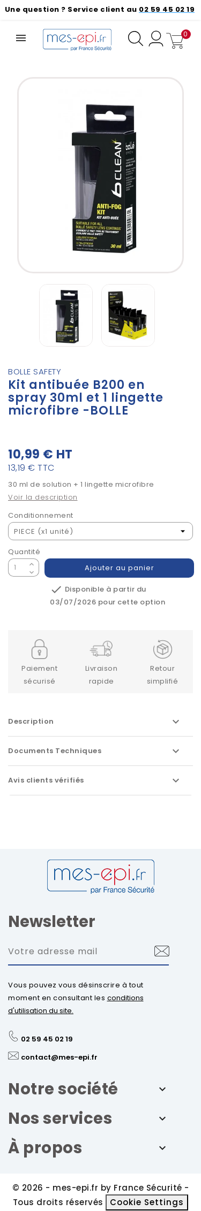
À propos (45, 1148)
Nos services (60, 1118)
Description (95, 721)
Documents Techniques (95, 751)
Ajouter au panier (119, 568)
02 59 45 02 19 (47, 1039)
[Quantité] (17, 567)
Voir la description (43, 497)
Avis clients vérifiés (95, 780)
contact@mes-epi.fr (59, 1057)
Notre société (63, 1089)
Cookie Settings (147, 1202)
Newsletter (51, 921)
